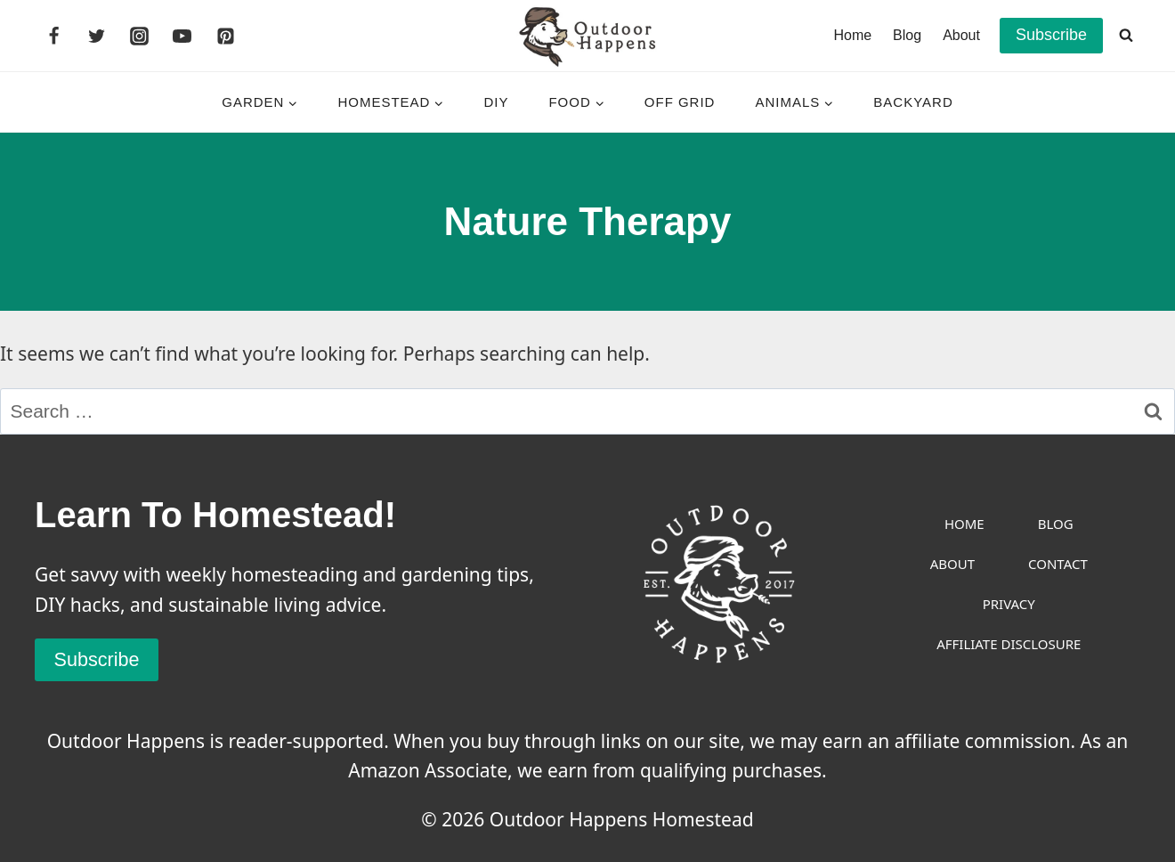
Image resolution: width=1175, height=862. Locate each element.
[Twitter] (96, 35)
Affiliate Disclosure (1008, 644)
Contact (1058, 564)
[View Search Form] (1126, 35)
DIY (495, 102)
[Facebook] (53, 35)
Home (852, 35)
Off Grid (680, 102)
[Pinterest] (225, 35)
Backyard (912, 102)
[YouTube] (182, 35)
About (961, 35)
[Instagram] (139, 35)
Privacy (1009, 604)
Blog (907, 35)
